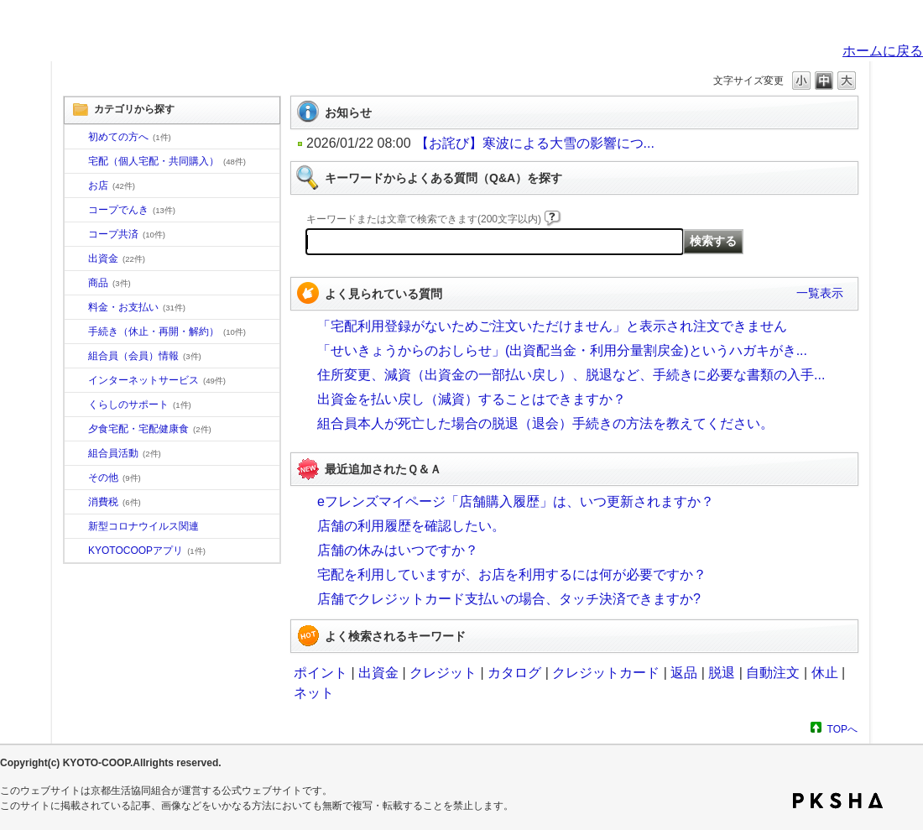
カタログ (514, 673)
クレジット (443, 673)
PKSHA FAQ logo (838, 801)
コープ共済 (126, 234)
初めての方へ (129, 137)
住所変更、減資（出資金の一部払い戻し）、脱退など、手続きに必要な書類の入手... (571, 375)
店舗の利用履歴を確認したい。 (411, 526)
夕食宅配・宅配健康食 (149, 429)
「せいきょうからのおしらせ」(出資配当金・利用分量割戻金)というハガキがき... (562, 350)
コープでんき (131, 210)
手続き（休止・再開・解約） (167, 331)
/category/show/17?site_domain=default (76, 429)
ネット (314, 693)
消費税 (114, 502)
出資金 (116, 258)
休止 (824, 673)
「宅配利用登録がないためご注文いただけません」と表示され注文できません (552, 326)
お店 (111, 185)
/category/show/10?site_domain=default (76, 137)
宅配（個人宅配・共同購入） (167, 161)
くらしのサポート (139, 404)
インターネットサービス (157, 380)
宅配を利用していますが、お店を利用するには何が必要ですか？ (512, 574)
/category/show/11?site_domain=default (76, 283)
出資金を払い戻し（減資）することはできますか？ (471, 399)
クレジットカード (606, 673)
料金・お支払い (136, 307)
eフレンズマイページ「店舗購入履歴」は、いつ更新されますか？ (515, 501)
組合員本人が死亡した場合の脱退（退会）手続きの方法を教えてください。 (545, 423)
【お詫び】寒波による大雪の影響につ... (534, 143)
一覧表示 (819, 293)
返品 (683, 673)
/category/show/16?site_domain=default (76, 405)
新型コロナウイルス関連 (143, 526)
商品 (109, 283)
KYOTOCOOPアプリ (147, 550)
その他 (114, 477)
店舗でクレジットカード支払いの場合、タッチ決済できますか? (509, 599)
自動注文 (773, 673)
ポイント (320, 673)
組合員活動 (124, 453)
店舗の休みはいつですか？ (397, 550)
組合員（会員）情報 (144, 356)
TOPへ (842, 728)
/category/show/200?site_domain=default (76, 551)
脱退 (721, 673)
